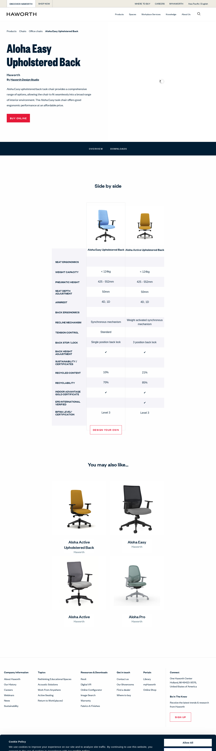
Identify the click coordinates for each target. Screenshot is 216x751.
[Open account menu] (206, 14)
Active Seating (45, 695)
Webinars (9, 695)
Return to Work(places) (50, 700)
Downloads (118, 148)
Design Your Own (106, 429)
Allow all (188, 726)
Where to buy (124, 695)
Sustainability (11, 706)
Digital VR (86, 684)
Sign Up (180, 717)
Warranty (86, 700)
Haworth (13, 75)
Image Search (88, 695)
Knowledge (171, 14)
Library (147, 679)
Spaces (132, 14)
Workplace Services (150, 14)
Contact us (123, 679)
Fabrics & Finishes (90, 706)
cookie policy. (81, 735)
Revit (83, 679)
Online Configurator (91, 689)
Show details (16, 744)
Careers (8, 689)
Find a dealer (123, 689)
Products (119, 14)
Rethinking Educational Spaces (54, 679)
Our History (10, 684)
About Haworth (12, 679)
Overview (96, 148)
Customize (188, 736)
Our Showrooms (125, 684)
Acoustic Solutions (48, 684)
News (7, 700)
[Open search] (199, 14)
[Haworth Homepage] (27, 14)
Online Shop (149, 689)
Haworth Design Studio (25, 79)
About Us (186, 14)
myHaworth (149, 684)
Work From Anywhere (49, 689)
